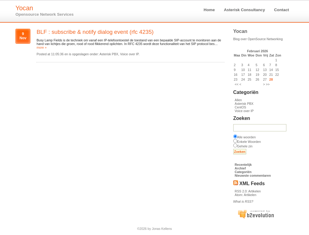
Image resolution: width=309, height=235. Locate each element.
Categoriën (243, 172)
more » (41, 47)
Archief (240, 168)
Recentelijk (243, 164)
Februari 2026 (257, 51)
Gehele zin (245, 146)
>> (267, 84)
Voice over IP (244, 111)
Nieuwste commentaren (253, 175)
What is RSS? (243, 201)
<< (236, 84)
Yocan (24, 8)
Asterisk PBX (244, 103)
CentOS (240, 107)
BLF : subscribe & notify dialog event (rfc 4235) (95, 32)
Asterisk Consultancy (244, 10)
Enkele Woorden (249, 141)
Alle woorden (246, 137)
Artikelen (254, 191)
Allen (238, 100)
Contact (281, 10)
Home (209, 10)
